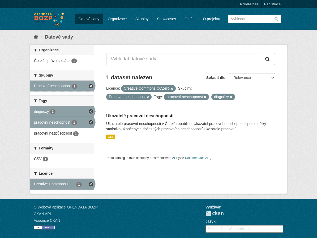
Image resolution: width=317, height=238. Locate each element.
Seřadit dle (215, 78)
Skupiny (142, 19)
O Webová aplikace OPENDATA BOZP (66, 207)
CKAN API (42, 214)
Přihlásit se (249, 4)
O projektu (211, 19)
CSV (111, 136)
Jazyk (210, 221)
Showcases (166, 19)
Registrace (272, 4)
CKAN (214, 213)
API (174, 158)
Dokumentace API (197, 158)
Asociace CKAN (47, 220)
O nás (189, 19)
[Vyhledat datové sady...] (183, 59)
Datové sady (89, 19)
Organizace (117, 19)
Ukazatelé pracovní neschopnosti (139, 116)
